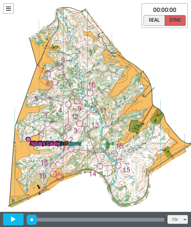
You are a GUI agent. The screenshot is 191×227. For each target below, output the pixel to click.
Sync (175, 20)
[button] (29, 140)
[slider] (32, 220)
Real (154, 20)
